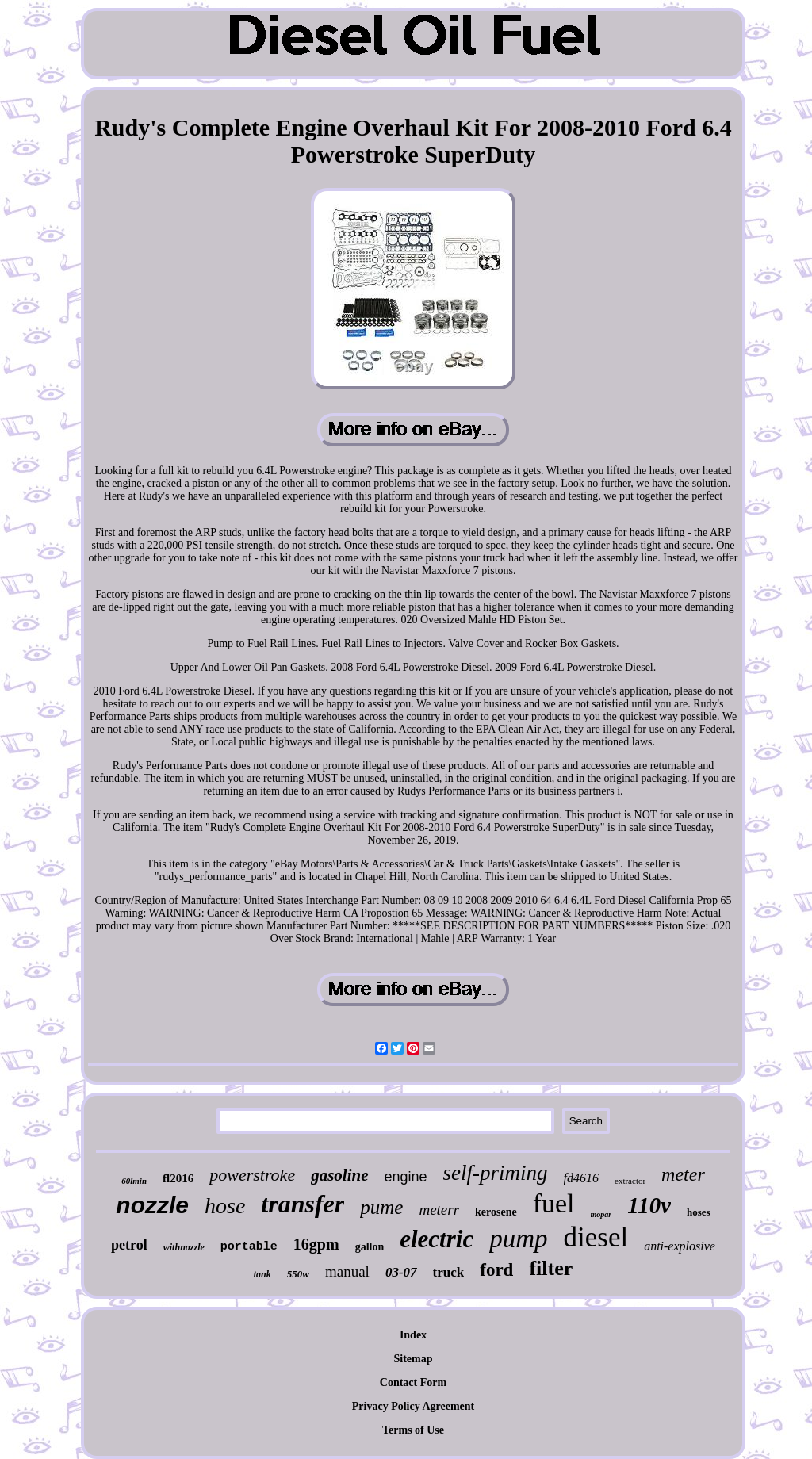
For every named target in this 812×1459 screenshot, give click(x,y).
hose (225, 1205)
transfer (302, 1203)
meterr (439, 1209)
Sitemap (413, 1359)
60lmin (134, 1180)
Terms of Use (413, 1430)
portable (249, 1247)
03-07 (401, 1272)
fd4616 (581, 1178)
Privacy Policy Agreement (413, 1406)
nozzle (152, 1205)
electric (436, 1239)
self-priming (495, 1173)
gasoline (339, 1175)
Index (413, 1335)
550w (298, 1274)
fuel (554, 1203)
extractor (630, 1180)
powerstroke (252, 1175)
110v (649, 1205)
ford (496, 1270)
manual (347, 1271)
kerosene (496, 1212)
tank (262, 1274)
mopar (601, 1214)
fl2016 (178, 1178)
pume (381, 1207)
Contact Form (413, 1382)
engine (406, 1177)
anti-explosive (679, 1246)
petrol (129, 1245)
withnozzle (184, 1247)
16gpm (316, 1244)
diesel (596, 1237)
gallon (370, 1247)
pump (518, 1238)
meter (683, 1174)
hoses (698, 1212)
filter (551, 1268)
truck (449, 1272)
